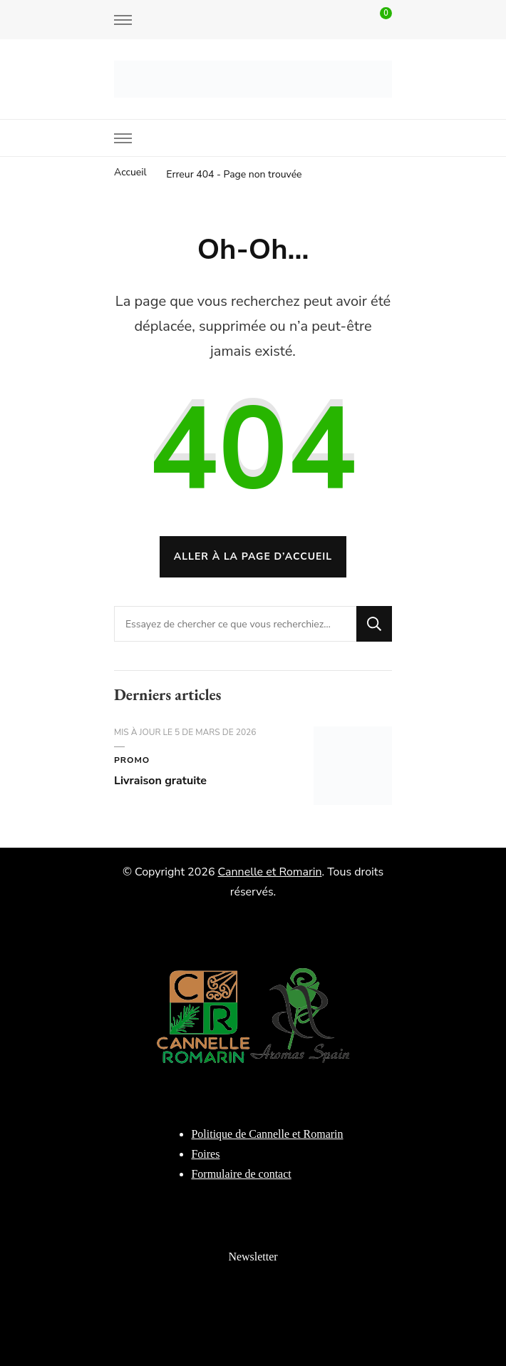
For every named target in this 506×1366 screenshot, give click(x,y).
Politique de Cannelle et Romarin (267, 1134)
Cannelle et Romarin (270, 872)
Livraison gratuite (160, 781)
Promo (132, 760)
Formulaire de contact (241, 1174)
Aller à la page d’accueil (253, 556)
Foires (205, 1154)
